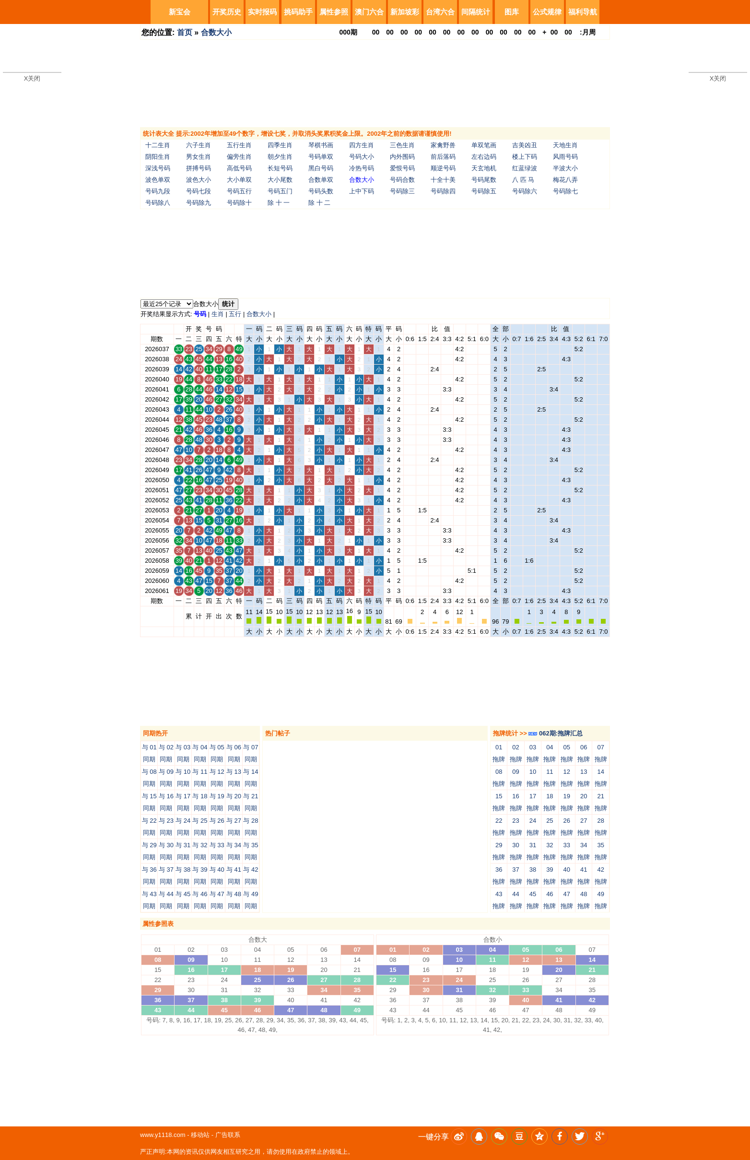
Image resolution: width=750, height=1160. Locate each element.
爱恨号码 (402, 168)
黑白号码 (320, 168)
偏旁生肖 (239, 156)
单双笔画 (483, 145)
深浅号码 (157, 168)
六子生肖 (198, 145)
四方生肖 (361, 145)
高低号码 (239, 168)
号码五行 (239, 191)
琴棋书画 (320, 145)
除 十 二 (319, 202)
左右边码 (483, 156)
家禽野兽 (443, 145)
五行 (235, 314)
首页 (184, 32)
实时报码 (262, 12)
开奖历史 (226, 12)
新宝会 (179, 12)
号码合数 (402, 179)
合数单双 (320, 179)
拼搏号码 (198, 168)
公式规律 (547, 12)
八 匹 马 (523, 179)
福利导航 (582, 12)
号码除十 (239, 202)
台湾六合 (440, 12)
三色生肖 (402, 145)
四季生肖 (280, 145)
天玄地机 (483, 168)
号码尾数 (483, 179)
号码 (200, 314)
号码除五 (483, 191)
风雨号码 (565, 156)
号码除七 (565, 191)
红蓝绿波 (524, 168)
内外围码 (402, 156)
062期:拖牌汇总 (555, 733)
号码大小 (361, 156)
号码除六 (524, 191)
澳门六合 (369, 12)
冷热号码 (361, 168)
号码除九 (198, 202)
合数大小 (216, 32)
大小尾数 (280, 179)
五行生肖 (239, 145)
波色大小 (198, 179)
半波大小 (565, 168)
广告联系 (227, 1134)
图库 (511, 12)
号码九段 (157, 191)
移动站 (200, 1134)
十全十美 (443, 179)
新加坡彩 (404, 12)
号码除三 (402, 191)
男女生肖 (198, 156)
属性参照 (333, 12)
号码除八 (157, 202)
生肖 (217, 314)
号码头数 (320, 191)
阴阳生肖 (157, 156)
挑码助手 (298, 12)
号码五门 (280, 191)
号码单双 (320, 156)
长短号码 (280, 168)
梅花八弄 (565, 179)
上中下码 (361, 191)
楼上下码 (524, 156)
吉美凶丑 (524, 145)
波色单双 (157, 179)
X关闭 (32, 78)
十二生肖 (157, 145)
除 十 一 (279, 202)
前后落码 (443, 156)
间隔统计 (475, 12)
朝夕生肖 (280, 156)
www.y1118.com (163, 1134)
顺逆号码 (443, 168)
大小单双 (239, 179)
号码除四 (443, 191)
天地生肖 (565, 145)
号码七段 (198, 191)
